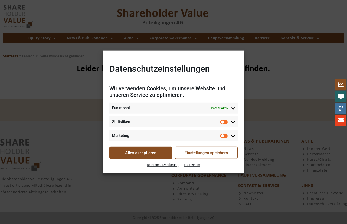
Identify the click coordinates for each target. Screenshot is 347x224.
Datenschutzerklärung (162, 165)
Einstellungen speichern (206, 152)
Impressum (192, 165)
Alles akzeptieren (140, 152)
